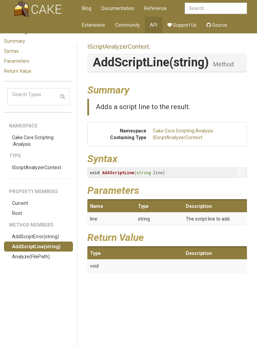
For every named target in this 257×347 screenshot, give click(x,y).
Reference (155, 8)
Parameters (16, 61)
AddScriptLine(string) (36, 246)
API (153, 25)
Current (20, 203)
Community (127, 25)
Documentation (117, 8)
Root (17, 213)
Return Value (17, 71)
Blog (86, 8)
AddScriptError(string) (35, 236)
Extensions (93, 25)
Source (216, 25)
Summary (14, 41)
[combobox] (216, 8)
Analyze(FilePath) (31, 256)
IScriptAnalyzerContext (36, 167)
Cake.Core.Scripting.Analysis (33, 141)
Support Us (181, 25)
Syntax (11, 51)
